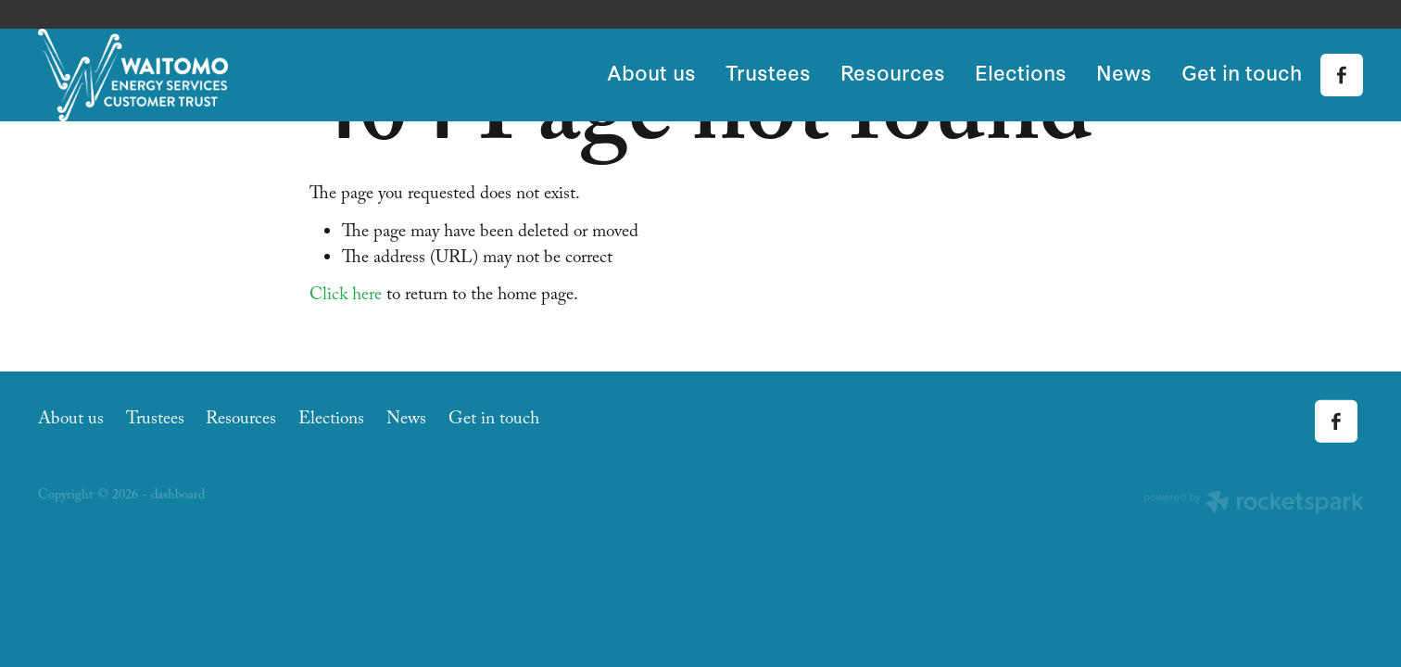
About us (651, 71)
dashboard (178, 496)
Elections (1021, 71)
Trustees (768, 71)
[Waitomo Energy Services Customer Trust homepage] (170, 75)
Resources (892, 71)
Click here (345, 296)
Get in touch (1241, 71)
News (1124, 71)
